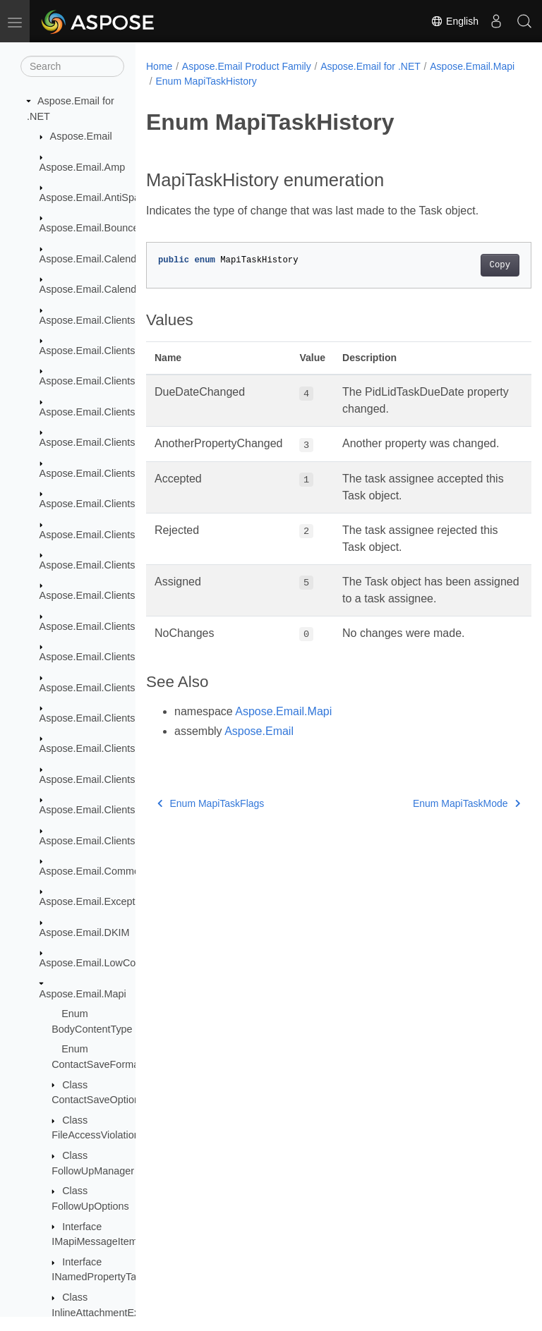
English (454, 21)
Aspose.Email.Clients (88, 320)
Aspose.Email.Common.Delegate (114, 871)
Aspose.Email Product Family (246, 66)
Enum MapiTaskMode (439, 820)
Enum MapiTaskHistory (300, 81)
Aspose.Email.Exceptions (97, 901)
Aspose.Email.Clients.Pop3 (101, 748)
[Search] (72, 66)
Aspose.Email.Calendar (92, 259)
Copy (472, 265)
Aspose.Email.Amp (83, 167)
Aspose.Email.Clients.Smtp (101, 809)
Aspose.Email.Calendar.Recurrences (122, 289)
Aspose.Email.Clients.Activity (105, 350)
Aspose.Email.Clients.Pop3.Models (119, 779)
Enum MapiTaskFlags (210, 820)
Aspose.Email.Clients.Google (105, 626)
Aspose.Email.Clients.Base (101, 381)
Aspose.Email (81, 136)
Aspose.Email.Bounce (89, 227)
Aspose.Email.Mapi (83, 993)
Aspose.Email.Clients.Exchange (111, 503)
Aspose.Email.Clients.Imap (100, 687)
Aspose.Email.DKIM (85, 932)
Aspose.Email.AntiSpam (94, 197)
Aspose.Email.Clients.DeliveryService (124, 412)
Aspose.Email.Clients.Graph (103, 656)
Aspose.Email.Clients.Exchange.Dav (122, 534)
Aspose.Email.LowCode (93, 962)
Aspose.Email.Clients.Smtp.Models (119, 840)
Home (159, 66)
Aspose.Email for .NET (370, 66)
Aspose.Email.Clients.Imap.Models (118, 718)
